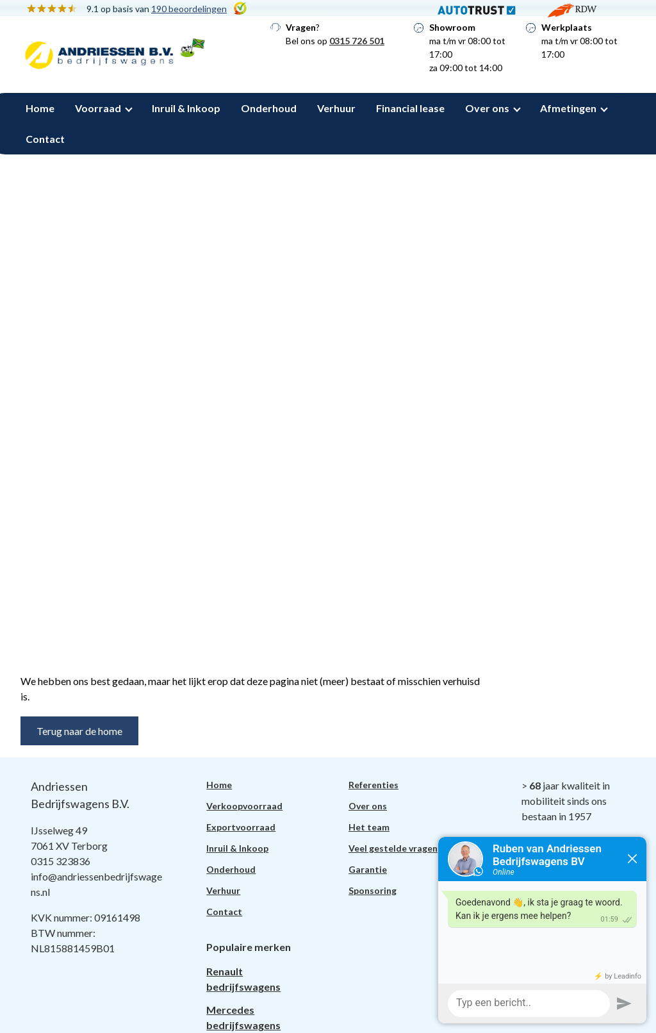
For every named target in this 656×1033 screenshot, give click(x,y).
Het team (369, 827)
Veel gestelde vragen (393, 848)
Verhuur (336, 108)
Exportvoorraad (240, 827)
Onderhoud (269, 108)
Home (40, 108)
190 (189, 8)
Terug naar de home (79, 731)
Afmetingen (568, 108)
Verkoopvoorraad (244, 805)
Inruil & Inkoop (186, 108)
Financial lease (410, 108)
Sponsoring (372, 890)
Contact (45, 139)
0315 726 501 (356, 40)
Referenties (373, 784)
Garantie (367, 869)
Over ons (487, 108)
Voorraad (98, 108)
